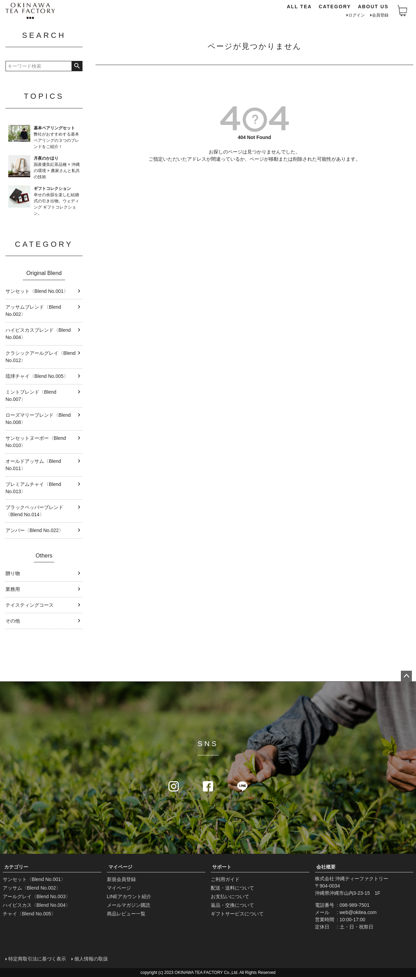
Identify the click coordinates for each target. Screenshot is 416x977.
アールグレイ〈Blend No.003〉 (36, 896)
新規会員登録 (121, 879)
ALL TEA (299, 6)
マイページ (120, 867)
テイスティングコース (30, 605)
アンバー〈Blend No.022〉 (35, 530)
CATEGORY (335, 6)
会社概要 (326, 867)
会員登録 (380, 15)
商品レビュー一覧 (126, 913)
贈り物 (13, 573)
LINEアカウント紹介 (129, 896)
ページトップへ (406, 676)
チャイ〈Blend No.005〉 (29, 913)
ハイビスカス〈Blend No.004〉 (36, 905)
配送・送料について (232, 888)
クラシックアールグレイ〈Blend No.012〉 (41, 356)
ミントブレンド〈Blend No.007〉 (31, 395)
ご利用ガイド (225, 879)
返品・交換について (232, 905)
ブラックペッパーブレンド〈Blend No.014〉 (34, 511)
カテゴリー (16, 867)
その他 (13, 621)
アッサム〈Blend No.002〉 (32, 888)
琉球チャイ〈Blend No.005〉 (37, 376)
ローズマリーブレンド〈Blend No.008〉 (38, 418)
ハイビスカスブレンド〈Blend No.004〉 (38, 333)
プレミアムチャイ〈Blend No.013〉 (33, 487)
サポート (221, 867)
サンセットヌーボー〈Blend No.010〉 (36, 441)
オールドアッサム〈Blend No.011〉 (33, 464)
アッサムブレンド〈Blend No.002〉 (33, 310)
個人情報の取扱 (91, 959)
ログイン (356, 15)
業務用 (13, 589)
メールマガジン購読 (128, 905)
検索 (77, 66)
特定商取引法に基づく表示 (37, 959)
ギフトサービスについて (237, 913)
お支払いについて (230, 896)
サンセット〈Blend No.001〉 (37, 291)
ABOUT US (373, 6)
